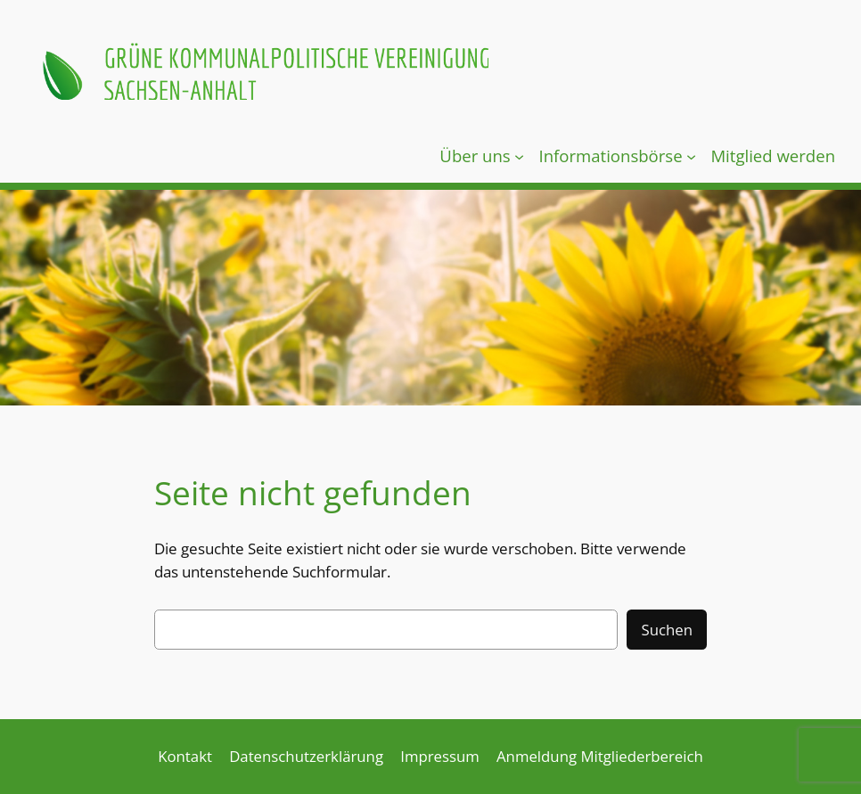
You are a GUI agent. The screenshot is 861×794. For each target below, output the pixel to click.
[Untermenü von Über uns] (519, 155)
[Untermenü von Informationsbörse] (691, 155)
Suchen (667, 629)
